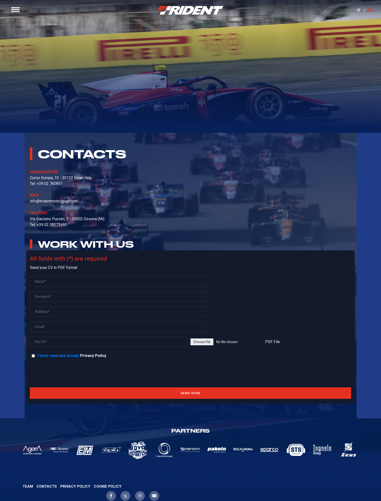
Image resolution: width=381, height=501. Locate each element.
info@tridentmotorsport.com (58, 221)
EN (366, 14)
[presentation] (190, 340)
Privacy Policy (97, 323)
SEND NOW (190, 361)
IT (355, 14)
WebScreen (367, 485)
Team (28, 454)
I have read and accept (59, 323)
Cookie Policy (107, 454)
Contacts (46, 454)
